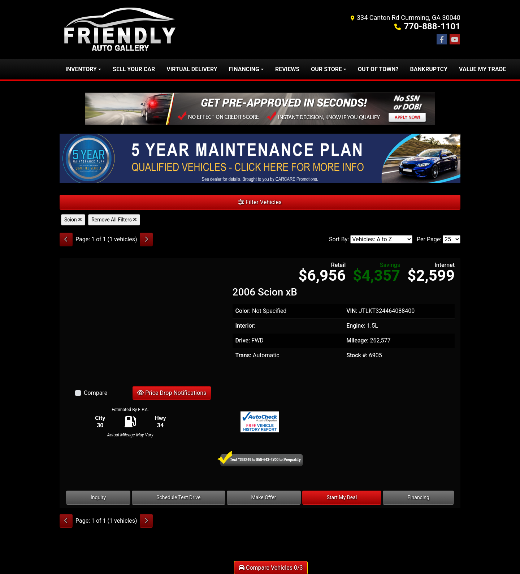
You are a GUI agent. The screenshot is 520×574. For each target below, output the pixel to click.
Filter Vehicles (260, 202)
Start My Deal (342, 497)
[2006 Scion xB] (143, 320)
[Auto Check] (260, 421)
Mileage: (357, 340)
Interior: (245, 325)
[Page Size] (451, 239)
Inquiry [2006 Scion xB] (98, 497)
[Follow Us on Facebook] (442, 39)
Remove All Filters (114, 220)
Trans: (243, 355)
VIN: (351, 310)
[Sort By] (381, 239)
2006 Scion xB (265, 292)
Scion (73, 220)
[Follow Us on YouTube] (455, 39)
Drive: (242, 340)
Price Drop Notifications (171, 392)
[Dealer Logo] (120, 29)
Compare (95, 392)
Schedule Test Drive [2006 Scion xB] (178, 497)
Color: (243, 310)
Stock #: (356, 355)
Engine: (355, 325)
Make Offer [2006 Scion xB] (263, 497)
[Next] (146, 239)
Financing (418, 497)
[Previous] (66, 239)
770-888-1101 (432, 26)
